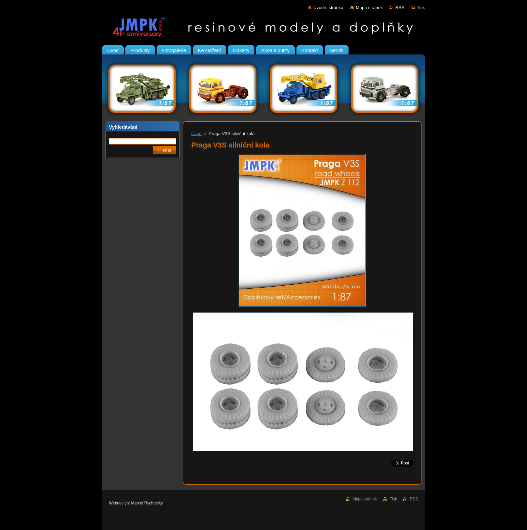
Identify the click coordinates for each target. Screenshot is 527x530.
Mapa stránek (369, 7)
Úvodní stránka (328, 7)
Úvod (196, 133)
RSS (399, 7)
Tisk (421, 7)
